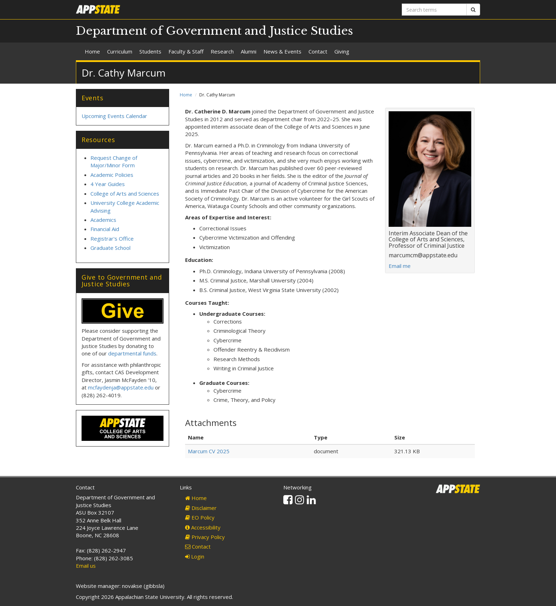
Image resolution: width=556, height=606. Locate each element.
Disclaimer (201, 507)
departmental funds (132, 353)
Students (150, 51)
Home (92, 51)
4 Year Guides (107, 183)
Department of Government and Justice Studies (214, 31)
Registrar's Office (112, 238)
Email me (400, 265)
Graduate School (110, 247)
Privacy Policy (205, 536)
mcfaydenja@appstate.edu (121, 387)
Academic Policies (111, 174)
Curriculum (119, 51)
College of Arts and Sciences (124, 193)
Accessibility (203, 527)
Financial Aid (104, 228)
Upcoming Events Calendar (114, 115)
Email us (86, 565)
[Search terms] (434, 10)
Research (222, 51)
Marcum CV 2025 (208, 451)
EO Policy (200, 517)
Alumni (248, 51)
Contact (317, 51)
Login (194, 556)
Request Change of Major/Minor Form (113, 161)
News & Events (282, 51)
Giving (341, 51)
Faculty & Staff (186, 51)
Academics (103, 219)
